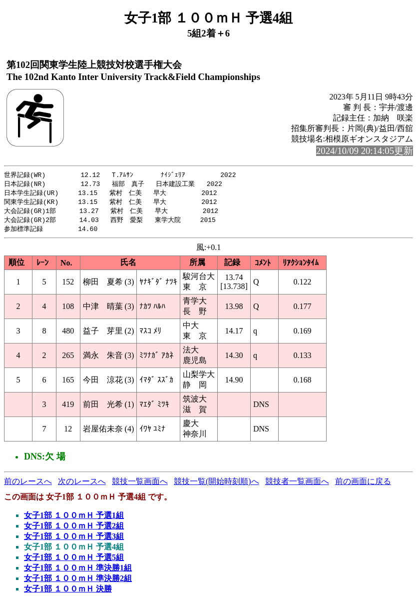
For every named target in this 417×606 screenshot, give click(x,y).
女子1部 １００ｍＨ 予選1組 (74, 518)
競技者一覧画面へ (297, 484)
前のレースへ (28, 484)
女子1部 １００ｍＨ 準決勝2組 (78, 582)
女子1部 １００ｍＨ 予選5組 (74, 560)
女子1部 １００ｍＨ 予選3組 (74, 540)
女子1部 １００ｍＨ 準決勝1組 (78, 571)
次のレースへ (82, 484)
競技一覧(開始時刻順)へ (216, 484)
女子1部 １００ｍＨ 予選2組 (74, 529)
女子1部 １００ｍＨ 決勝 (68, 592)
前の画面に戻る (363, 484)
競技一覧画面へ (140, 484)
